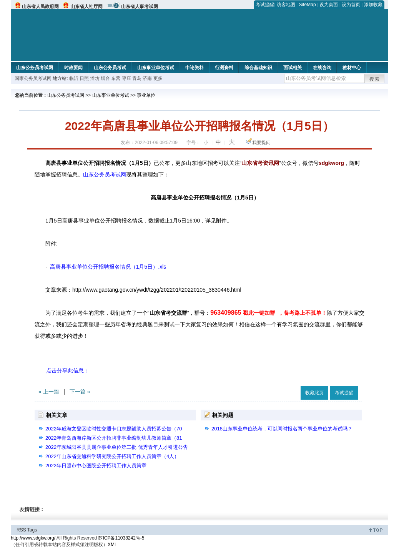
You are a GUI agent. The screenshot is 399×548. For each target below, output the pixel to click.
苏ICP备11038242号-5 (121, 538)
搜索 (374, 79)
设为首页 (351, 4)
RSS (21, 530)
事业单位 (146, 95)
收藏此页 (314, 392)
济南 (147, 78)
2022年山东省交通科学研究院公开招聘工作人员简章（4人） (112, 456)
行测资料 (224, 67)
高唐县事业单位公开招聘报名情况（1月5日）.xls (107, 267)
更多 (158, 78)
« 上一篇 (48, 392)
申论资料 (194, 67)
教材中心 (351, 67)
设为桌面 (328, 4)
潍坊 (95, 78)
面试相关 (292, 67)
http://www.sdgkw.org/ (33, 538)
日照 (84, 78)
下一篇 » (80, 392)
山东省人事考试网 (139, 6)
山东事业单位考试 (155, 67)
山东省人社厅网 (86, 6)
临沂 (73, 78)
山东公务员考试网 (34, 67)
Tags (32, 530)
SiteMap (307, 4)
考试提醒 (265, 4)
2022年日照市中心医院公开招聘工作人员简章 (95, 465)
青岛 (137, 78)
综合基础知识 (258, 67)
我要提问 (261, 142)
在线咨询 (322, 67)
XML (112, 544)
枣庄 (127, 78)
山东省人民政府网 (40, 6)
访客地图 (286, 4)
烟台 (105, 78)
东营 (115, 78)
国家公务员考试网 (33, 78)
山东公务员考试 (110, 67)
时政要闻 (73, 67)
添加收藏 (373, 4)
